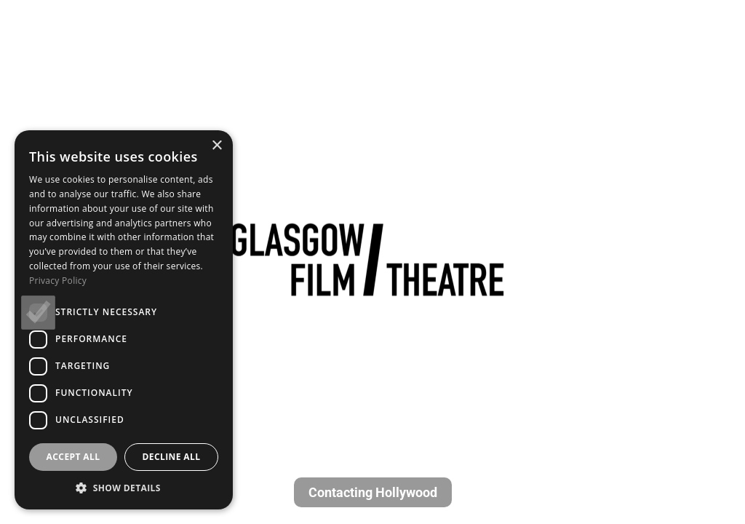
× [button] (216, 145)
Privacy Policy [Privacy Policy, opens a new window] (58, 280)
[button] (123, 487)
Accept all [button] (73, 456)
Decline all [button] (172, 456)
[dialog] (124, 319)
